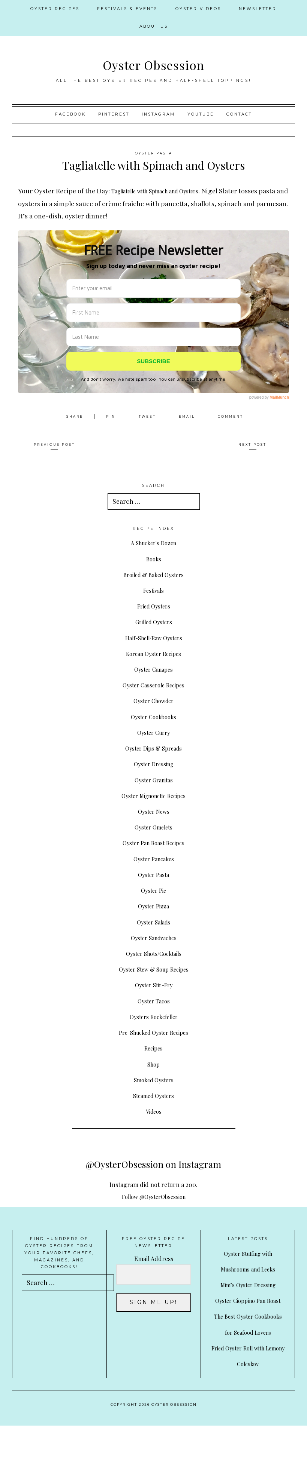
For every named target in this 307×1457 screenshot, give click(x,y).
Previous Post (54, 444)
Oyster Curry (154, 732)
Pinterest (113, 114)
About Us (153, 26)
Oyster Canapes (153, 669)
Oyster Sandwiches (154, 937)
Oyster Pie (153, 890)
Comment (234, 416)
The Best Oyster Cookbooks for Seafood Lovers (248, 1348)
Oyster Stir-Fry (153, 984)
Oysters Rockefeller (153, 1016)
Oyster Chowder (153, 700)
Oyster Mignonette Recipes (154, 795)
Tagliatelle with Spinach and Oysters (166, 190)
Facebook (70, 114)
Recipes (153, 1047)
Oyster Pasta (154, 153)
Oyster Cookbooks (153, 716)
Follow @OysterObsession (153, 1196)
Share (71, 416)
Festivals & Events (127, 8)
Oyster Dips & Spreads (153, 747)
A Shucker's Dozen (153, 542)
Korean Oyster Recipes (154, 653)
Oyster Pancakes (153, 858)
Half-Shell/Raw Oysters (153, 637)
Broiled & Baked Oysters (153, 574)
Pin (108, 416)
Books (153, 558)
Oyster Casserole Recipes (154, 684)
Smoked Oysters (153, 1079)
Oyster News (154, 811)
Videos (153, 1111)
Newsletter (258, 8)
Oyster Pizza (153, 905)
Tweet (147, 416)
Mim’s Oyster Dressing (247, 1284)
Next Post (252, 444)
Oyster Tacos (153, 1000)
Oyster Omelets (153, 826)
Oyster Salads (153, 921)
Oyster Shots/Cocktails (154, 953)
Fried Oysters (153, 605)
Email (189, 416)
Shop (154, 1063)
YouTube (200, 114)
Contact (239, 114)
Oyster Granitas (153, 779)
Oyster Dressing (153, 763)
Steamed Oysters (153, 1095)
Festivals (154, 590)
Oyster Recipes (54, 8)
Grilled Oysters (153, 621)
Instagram (158, 114)
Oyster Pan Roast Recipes (153, 842)
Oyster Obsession (153, 63)
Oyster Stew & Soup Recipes (154, 968)
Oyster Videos (198, 8)
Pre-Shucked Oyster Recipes (154, 1032)
